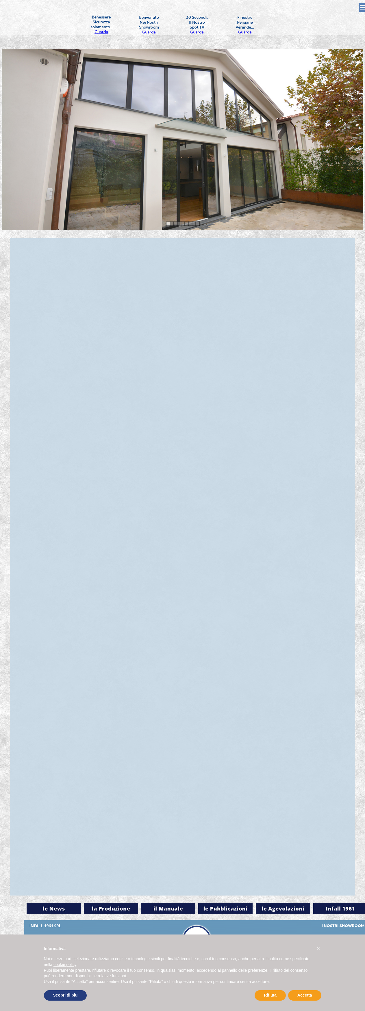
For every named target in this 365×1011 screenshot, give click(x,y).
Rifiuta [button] (270, 995)
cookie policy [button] (64, 964)
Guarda (101, 31)
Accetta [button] (304, 995)
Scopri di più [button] (65, 995)
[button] (318, 948)
